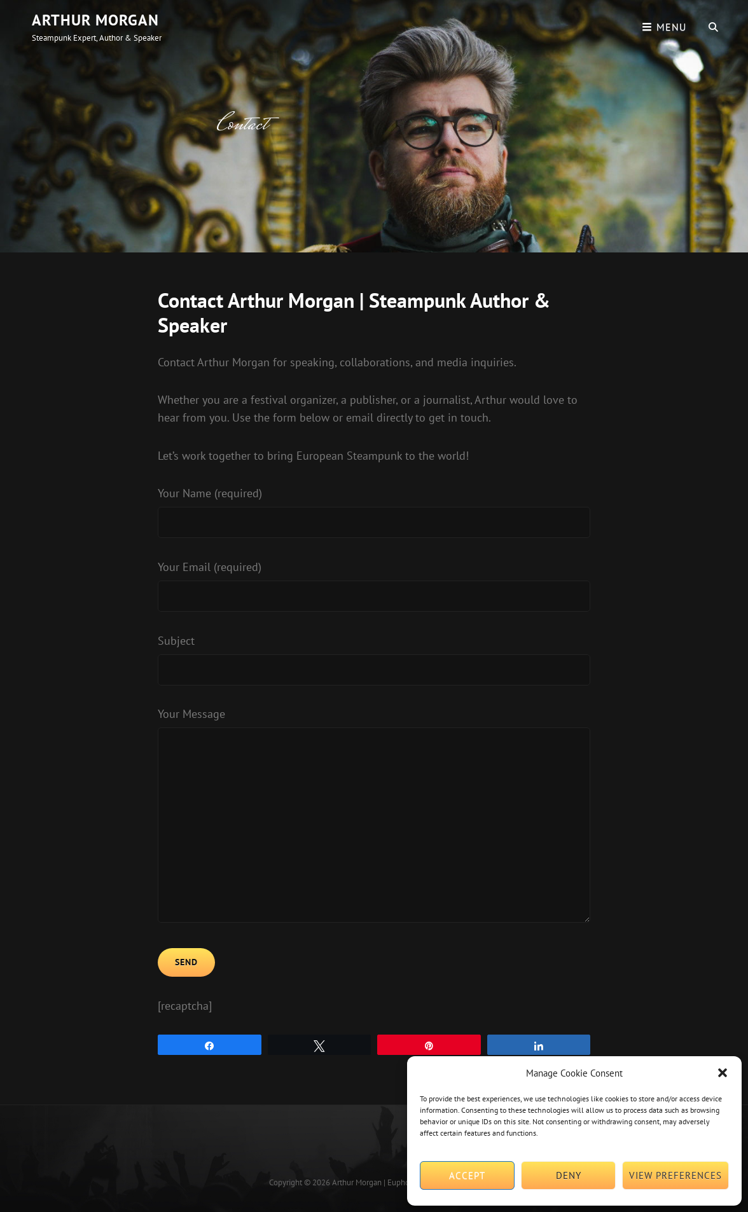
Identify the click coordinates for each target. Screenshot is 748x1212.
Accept (467, 1175)
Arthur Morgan (95, 20)
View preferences (675, 1175)
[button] (722, 1072)
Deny (568, 1175)
